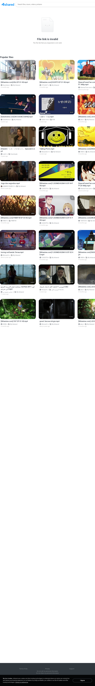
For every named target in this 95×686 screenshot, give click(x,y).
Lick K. (4, 154)
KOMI (3, 324)
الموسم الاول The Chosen (57, 289)
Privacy (47, 669)
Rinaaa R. (43, 289)
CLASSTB (44, 188)
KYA (52, 119)
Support (71, 669)
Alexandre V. (44, 152)
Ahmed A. (5, 255)
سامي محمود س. (7, 292)
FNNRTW (12, 221)
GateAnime (5, 119)
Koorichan (5, 85)
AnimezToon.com (84, 87)
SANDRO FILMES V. (7, 186)
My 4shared (15, 85)
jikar (80, 119)
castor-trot (44, 119)
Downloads (13, 154)
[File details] (18, 70)
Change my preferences (21, 682)
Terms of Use (23, 669)
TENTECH (82, 221)
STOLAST (44, 85)
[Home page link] (8, 4)
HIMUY (4, 221)
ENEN (81, 152)
